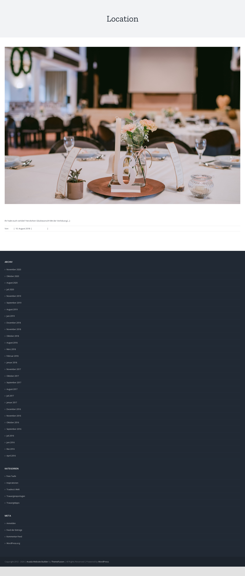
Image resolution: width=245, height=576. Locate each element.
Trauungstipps (39, 228)
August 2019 (12, 309)
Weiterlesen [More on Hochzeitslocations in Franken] (233, 228)
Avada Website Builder (37, 561)
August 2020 (12, 282)
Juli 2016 (10, 435)
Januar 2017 (12, 402)
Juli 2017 (10, 395)
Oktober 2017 (13, 376)
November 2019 (14, 296)
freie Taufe (11, 476)
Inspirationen (12, 483)
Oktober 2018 (13, 336)
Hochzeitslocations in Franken (38, 212)
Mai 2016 (11, 449)
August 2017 (12, 389)
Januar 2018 (12, 362)
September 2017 (14, 382)
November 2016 (14, 415)
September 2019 (14, 302)
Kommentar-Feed (14, 536)
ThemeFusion (57, 561)
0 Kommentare (56, 228)
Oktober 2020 (13, 276)
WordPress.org (13, 543)
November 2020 (14, 269)
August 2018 (12, 342)
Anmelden (11, 523)
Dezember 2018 (14, 322)
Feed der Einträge (14, 530)
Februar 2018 (12, 356)
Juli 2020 (10, 289)
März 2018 (11, 349)
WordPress (103, 561)
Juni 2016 (11, 442)
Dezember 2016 (14, 409)
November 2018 (14, 329)
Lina (11, 228)
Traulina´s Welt (13, 489)
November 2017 (14, 369)
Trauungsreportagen (16, 496)
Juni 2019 (11, 316)
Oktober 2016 (13, 422)
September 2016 (14, 429)
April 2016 (11, 455)
